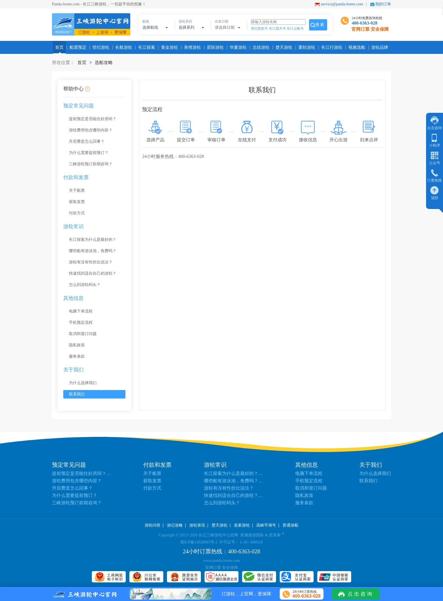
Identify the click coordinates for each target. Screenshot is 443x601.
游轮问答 (152, 525)
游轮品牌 (378, 47)
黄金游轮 (168, 47)
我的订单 (383, 4)
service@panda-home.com (342, 4)
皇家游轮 (242, 525)
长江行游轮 (330, 47)
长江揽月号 (277, 28)
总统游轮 (260, 47)
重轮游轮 (305, 47)
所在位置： (63, 62)
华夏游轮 (237, 47)
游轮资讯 (197, 525)
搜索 (320, 24)
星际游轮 (214, 47)
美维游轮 (191, 47)
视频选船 (355, 47)
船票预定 (76, 47)
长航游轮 (122, 47)
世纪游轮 (99, 47)
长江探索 (145, 47)
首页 (59, 47)
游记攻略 (175, 525)
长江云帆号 (295, 28)
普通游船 (290, 525)
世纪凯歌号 (259, 28)
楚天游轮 (282, 47)
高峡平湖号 (266, 525)
